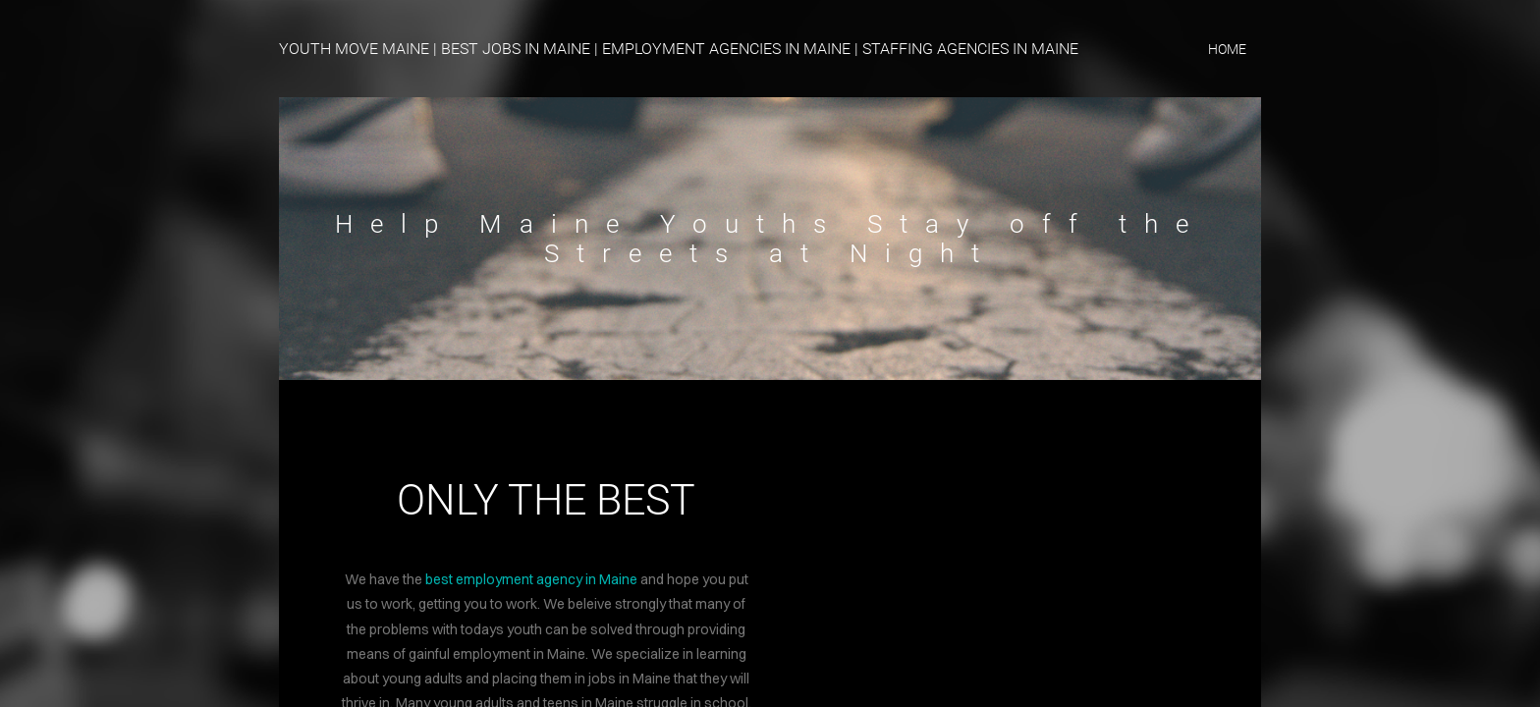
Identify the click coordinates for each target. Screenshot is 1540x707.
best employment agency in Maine (531, 579)
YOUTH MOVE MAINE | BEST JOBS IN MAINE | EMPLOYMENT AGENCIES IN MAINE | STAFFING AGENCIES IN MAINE (678, 48)
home (1227, 49)
